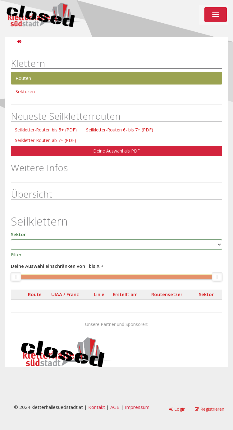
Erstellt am (125, 294)
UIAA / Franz (65, 294)
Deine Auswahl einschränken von (57, 266)
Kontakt (96, 407)
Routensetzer (166, 294)
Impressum (137, 407)
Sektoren (25, 91)
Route (35, 294)
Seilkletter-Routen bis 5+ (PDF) (46, 130)
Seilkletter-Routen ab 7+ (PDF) (45, 140)
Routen (23, 78)
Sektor (18, 234)
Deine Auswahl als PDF (116, 151)
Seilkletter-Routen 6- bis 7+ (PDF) (119, 130)
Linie (99, 294)
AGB (115, 407)
